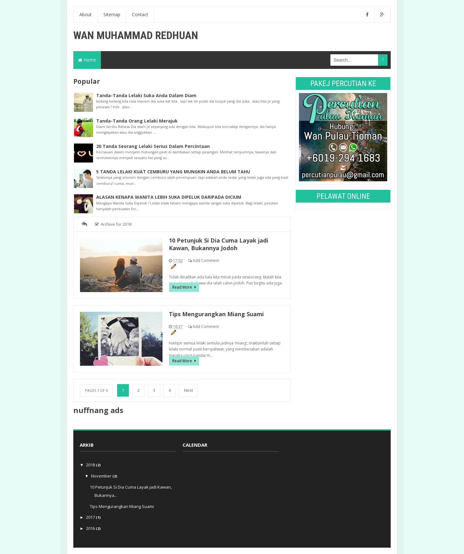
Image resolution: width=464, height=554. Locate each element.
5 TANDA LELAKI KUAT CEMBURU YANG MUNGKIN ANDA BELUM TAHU (173, 172)
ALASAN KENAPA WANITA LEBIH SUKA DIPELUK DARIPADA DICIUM (168, 197)
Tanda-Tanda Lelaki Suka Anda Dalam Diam (146, 95)
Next (188, 390)
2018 (91, 465)
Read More (182, 287)
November (101, 476)
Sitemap (111, 14)
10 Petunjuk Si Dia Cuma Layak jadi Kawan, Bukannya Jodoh (218, 244)
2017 (91, 517)
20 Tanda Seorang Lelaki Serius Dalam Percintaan (153, 146)
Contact (140, 14)
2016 (91, 528)
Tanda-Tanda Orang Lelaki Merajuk (137, 121)
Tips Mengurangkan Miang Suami (216, 314)
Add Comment (206, 260)
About (85, 14)
